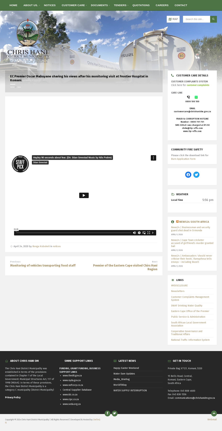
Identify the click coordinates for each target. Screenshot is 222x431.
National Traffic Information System (190, 339)
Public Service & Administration (188, 316)
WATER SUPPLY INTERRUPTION (130, 390)
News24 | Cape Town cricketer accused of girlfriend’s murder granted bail (192, 243)
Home (12, 87)
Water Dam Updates (124, 373)
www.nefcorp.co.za (73, 385)
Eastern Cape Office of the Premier (190, 311)
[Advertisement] (84, 126)
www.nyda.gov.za (72, 380)
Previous (15, 261)
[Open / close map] (173, 19)
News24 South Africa (194, 221)
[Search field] (200, 19)
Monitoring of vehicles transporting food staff (42, 265)
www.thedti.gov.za (72, 375)
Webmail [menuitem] (212, 419)
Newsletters (178, 291)
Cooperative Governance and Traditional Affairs (186, 333)
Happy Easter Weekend (126, 368)
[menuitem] (13, 5)
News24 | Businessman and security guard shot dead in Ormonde (190, 229)
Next (154, 261)
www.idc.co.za (70, 394)
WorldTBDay (120, 384)
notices (57, 246)
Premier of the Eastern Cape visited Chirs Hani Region (125, 267)
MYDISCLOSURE (179, 285)
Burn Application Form (183, 159)
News (19, 87)
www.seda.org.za (72, 404)
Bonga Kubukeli (41, 246)
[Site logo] (28, 63)
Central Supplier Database (77, 389)
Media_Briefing (121, 379)
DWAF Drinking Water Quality (186, 305)
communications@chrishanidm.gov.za (195, 398)
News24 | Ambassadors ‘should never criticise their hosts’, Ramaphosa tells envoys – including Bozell (191, 258)
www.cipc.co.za (71, 399)
